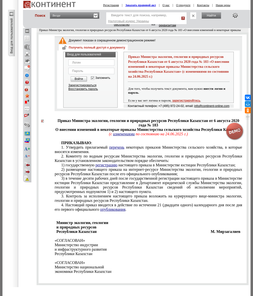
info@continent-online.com (211, 106)
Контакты (203, 5)
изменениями (124, 134)
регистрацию (107, 165)
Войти (79, 79)
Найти (211, 15)
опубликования (113, 209)
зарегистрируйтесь (186, 100)
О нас (166, 5)
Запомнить (102, 78)
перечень (116, 147)
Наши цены (223, 5)
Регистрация (111, 5)
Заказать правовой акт (141, 5)
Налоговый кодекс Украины (128, 21)
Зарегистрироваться (82, 85)
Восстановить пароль (83, 89)
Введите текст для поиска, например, (137, 18)
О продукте (183, 5)
